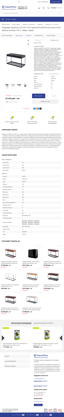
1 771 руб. (7, 347)
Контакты (38, 405)
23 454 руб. (10, 266)
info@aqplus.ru (38, 401)
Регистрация (44, 1)
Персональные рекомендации (21, 323)
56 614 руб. (32, 266)
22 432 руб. (53, 289)
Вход (39, 1)
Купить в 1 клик (45, 101)
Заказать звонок (56, 1)
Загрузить (24, 220)
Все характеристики (54, 73)
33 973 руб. (32, 289)
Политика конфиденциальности (10, 410)
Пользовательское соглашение (10, 409)
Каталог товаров (9, 19)
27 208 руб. (32, 312)
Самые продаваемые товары (43, 323)
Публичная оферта (7, 411)
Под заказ (26, 108)
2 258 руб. (37, 347)
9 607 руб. (10, 289)
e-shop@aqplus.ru (39, 378)
